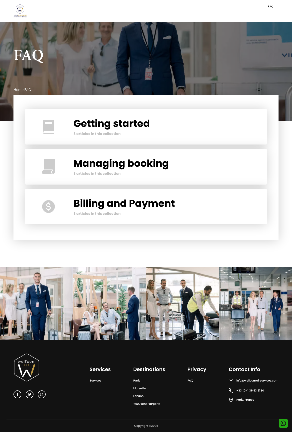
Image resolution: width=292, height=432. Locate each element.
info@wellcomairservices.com (257, 380)
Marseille (139, 388)
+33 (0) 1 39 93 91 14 (250, 390)
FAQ (270, 6)
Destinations (149, 369)
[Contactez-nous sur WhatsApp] (283, 423)
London (138, 396)
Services (95, 380)
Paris (136, 380)
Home (18, 90)
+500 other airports (146, 404)
